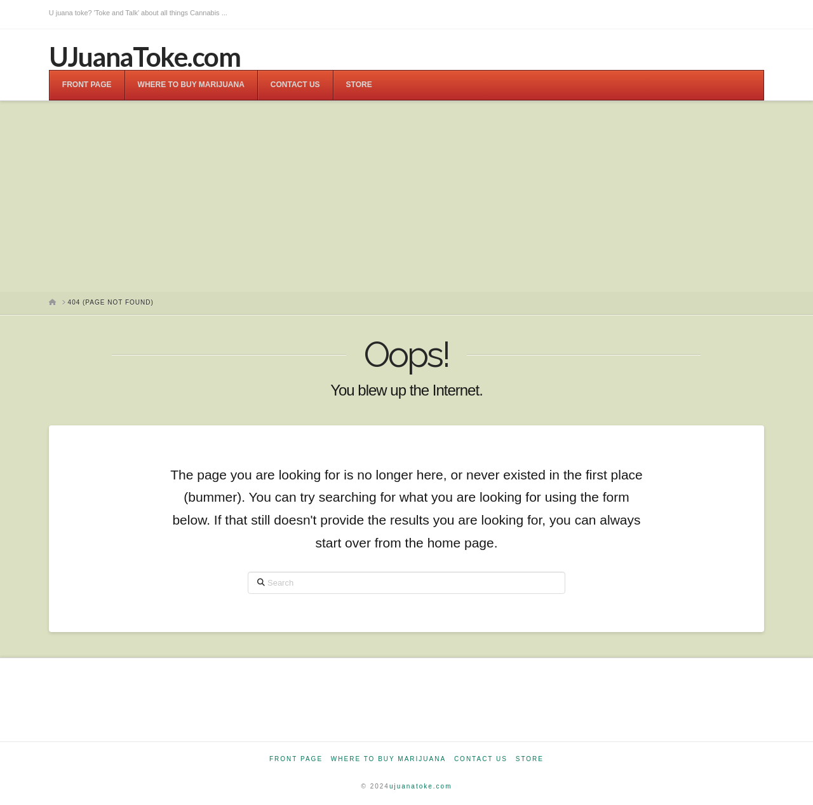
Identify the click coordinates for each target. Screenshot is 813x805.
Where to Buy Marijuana (388, 758)
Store (530, 758)
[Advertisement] (406, 196)
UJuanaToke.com (144, 56)
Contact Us (480, 758)
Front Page (296, 758)
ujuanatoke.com (420, 786)
